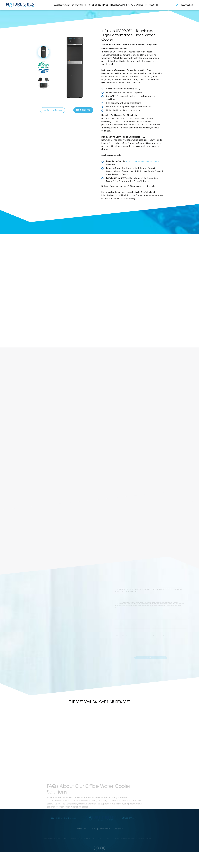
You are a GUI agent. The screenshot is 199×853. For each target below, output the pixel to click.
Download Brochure (52, 110)
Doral (156, 162)
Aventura (149, 162)
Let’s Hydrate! (83, 110)
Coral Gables (138, 162)
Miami (128, 162)
